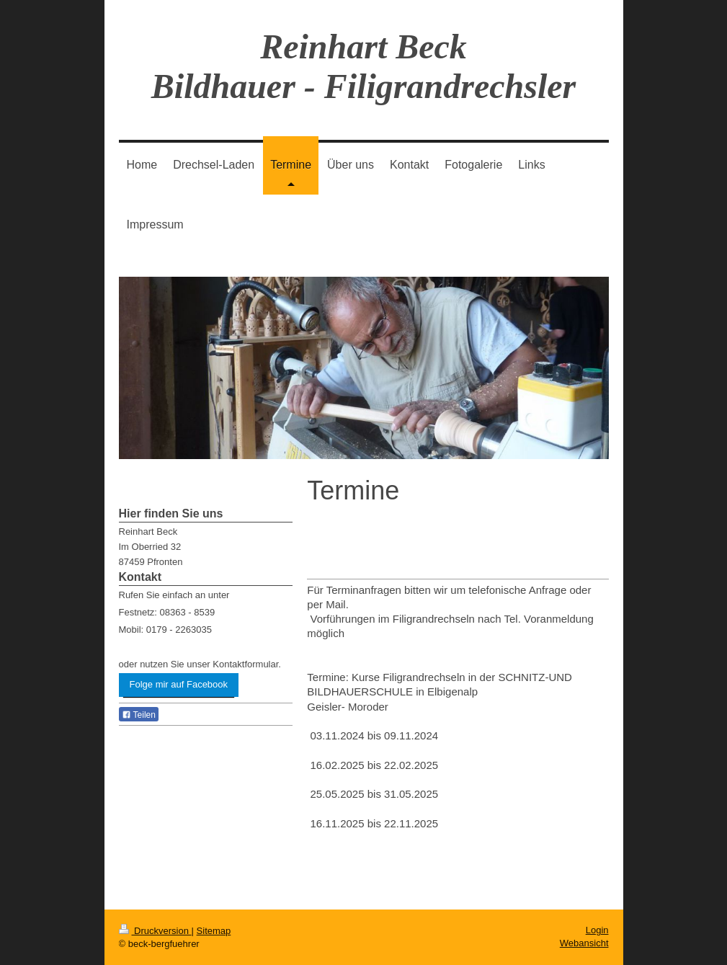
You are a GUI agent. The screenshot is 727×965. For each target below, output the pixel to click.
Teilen (139, 715)
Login (597, 930)
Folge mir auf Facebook (179, 684)
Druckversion (155, 930)
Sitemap (214, 930)
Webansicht (584, 943)
